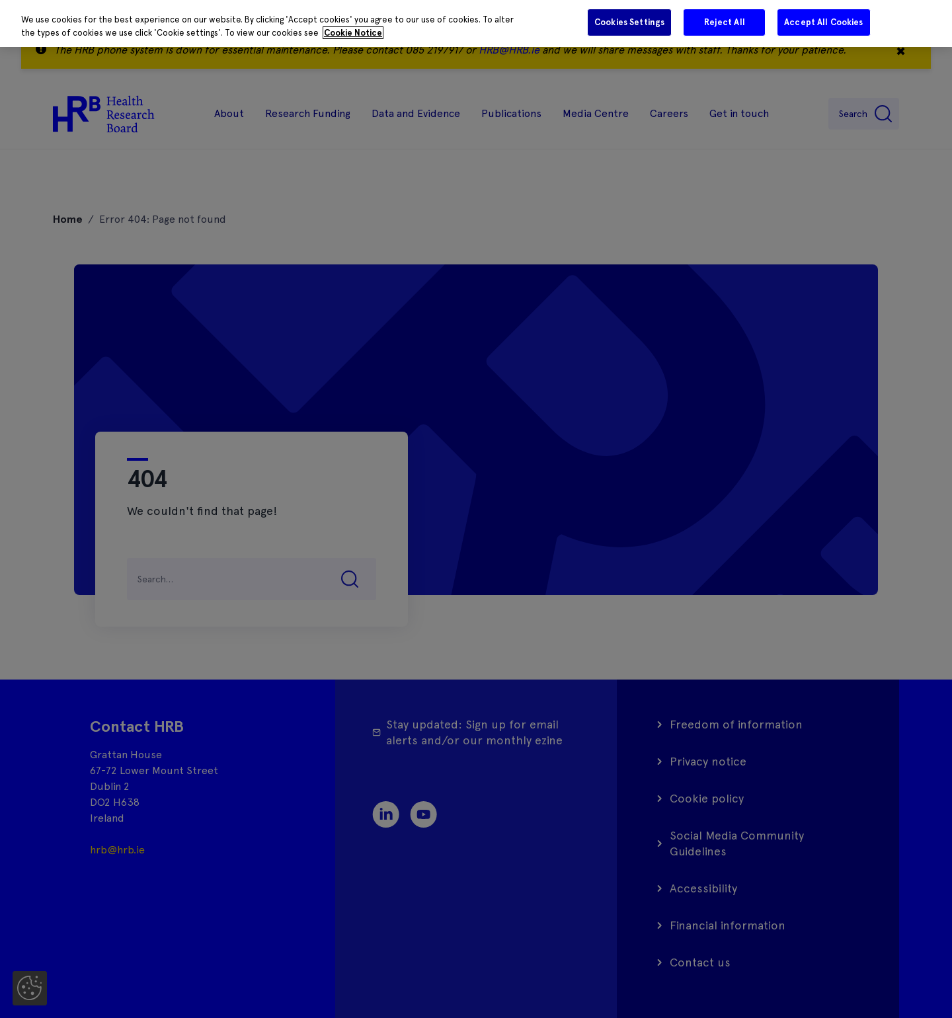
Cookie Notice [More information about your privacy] (353, 33)
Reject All (724, 22)
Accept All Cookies (823, 22)
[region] (476, 23)
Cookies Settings (629, 22)
